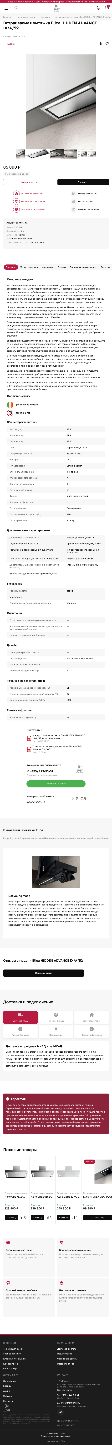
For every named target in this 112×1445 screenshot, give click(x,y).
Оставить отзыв (43, 973)
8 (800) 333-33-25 (35, 802)
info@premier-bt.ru (68, 1402)
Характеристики (29, 267)
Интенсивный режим (92, 838)
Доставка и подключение (83, 267)
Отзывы (62, 267)
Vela (63, 1441)
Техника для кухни (13, 1348)
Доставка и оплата (67, 1348)
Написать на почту (56, 783)
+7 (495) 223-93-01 (39, 771)
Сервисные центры (67, 1358)
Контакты (8, 1400)
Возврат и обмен (66, 1363)
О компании (9, 1380)
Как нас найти (64, 1389)
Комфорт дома (11, 1363)
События (8, 1395)
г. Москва (64, 1380)
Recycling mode (11, 838)
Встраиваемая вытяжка (33, 838)
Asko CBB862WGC (68, 1195)
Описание (11, 267)
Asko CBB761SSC (16, 1195)
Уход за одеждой (12, 1353)
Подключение (64, 1353)
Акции (6, 1390)
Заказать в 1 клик (30, 182)
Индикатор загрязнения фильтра (63, 838)
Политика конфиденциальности (56, 1436)
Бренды (7, 1385)
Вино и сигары (10, 1368)
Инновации (48, 267)
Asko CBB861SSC (42, 1195)
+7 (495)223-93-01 (68, 1394)
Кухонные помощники (15, 1358)
